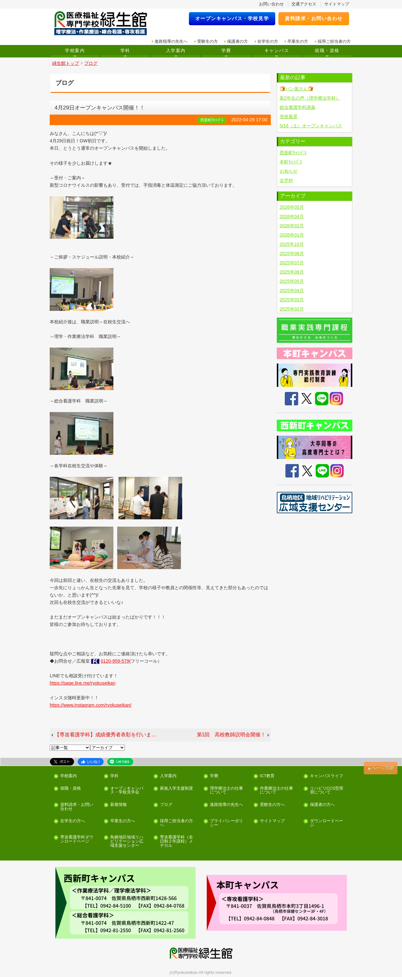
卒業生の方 (297, 41)
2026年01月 (292, 234)
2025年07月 (292, 262)
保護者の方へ (322, 805)
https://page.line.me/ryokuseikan (82, 683)
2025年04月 (292, 290)
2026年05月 (292, 207)
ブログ (166, 805)
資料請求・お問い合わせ (314, 18)
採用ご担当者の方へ (176, 823)
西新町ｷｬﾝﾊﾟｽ (293, 152)
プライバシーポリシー (226, 823)
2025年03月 (292, 299)
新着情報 (118, 805)
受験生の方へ (272, 805)
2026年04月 (292, 216)
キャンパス (276, 50)
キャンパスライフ (326, 776)
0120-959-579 (115, 661)
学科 (125, 50)
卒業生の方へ (122, 821)
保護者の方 (237, 41)
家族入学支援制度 (176, 788)
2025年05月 (292, 281)
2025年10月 (292, 244)
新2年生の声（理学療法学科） (310, 98)
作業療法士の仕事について (276, 790)
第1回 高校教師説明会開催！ (231, 734)
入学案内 (176, 50)
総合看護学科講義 (297, 107)
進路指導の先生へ (171, 41)
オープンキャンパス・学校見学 (232, 18)
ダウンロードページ (326, 823)
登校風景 (289, 116)
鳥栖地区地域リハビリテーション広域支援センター (126, 841)
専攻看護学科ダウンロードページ (76, 839)
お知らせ (289, 171)
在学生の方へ (72, 821)
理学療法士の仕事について (226, 790)
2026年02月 (292, 225)
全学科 (286, 180)
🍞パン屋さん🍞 (296, 88)
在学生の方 (267, 41)
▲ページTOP (380, 767)
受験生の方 (207, 41)
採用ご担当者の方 (334, 41)
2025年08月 (292, 253)
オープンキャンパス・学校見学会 (126, 790)
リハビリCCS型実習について (326, 790)
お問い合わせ (271, 4)
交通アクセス (303, 4)
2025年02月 (292, 309)
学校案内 (75, 50)
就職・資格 (327, 50)
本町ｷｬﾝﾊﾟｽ (291, 161)
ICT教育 (267, 776)
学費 (226, 50)
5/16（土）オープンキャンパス (311, 125)
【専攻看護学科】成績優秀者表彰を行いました (108, 734)
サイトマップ (336, 4)
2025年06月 (292, 271)
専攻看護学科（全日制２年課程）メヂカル (176, 841)
